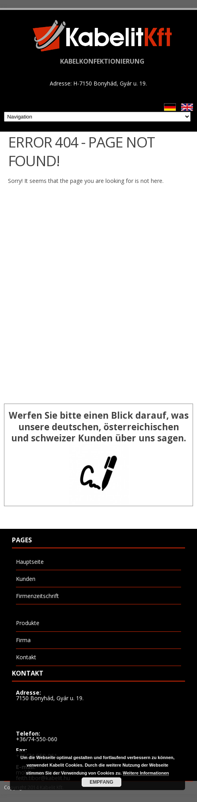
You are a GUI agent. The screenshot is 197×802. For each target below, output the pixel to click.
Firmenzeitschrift (37, 596)
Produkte (27, 623)
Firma (23, 640)
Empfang (101, 782)
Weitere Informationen (146, 773)
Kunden (25, 579)
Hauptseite (30, 561)
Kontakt (26, 657)
